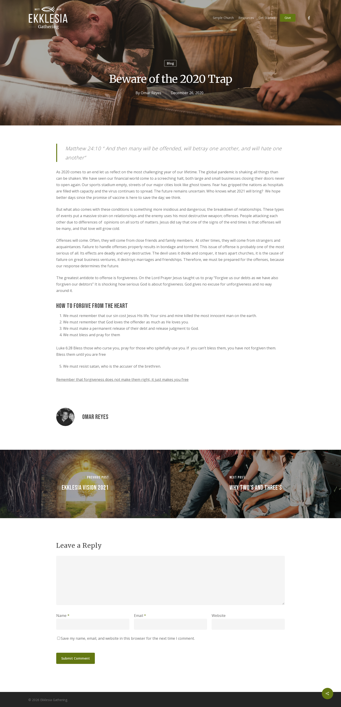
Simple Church (223, 18)
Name (62, 615)
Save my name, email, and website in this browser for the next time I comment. (128, 638)
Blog (170, 63)
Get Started (266, 18)
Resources (246, 18)
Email (140, 615)
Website (219, 615)
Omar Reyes (151, 92)
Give (288, 18)
